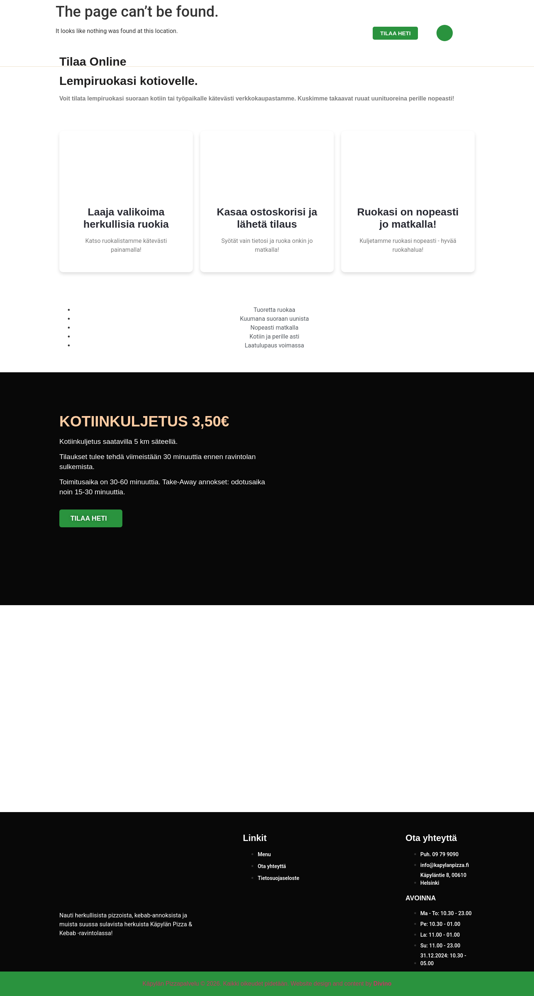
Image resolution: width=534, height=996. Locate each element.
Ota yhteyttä (325, 33)
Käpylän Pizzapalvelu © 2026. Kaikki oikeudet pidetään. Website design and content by (266, 983)
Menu (281, 33)
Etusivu (245, 33)
